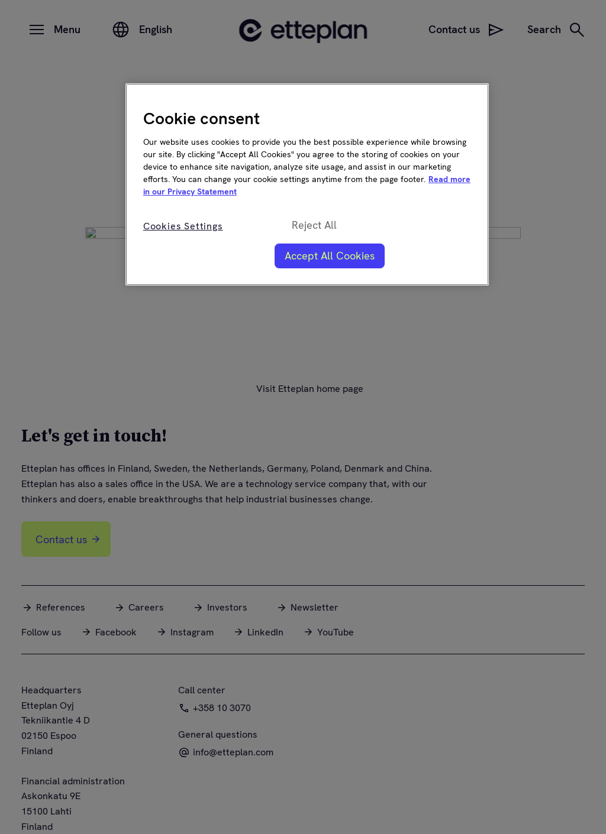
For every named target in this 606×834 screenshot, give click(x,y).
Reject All (314, 225)
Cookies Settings (183, 226)
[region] (307, 184)
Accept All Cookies (330, 255)
